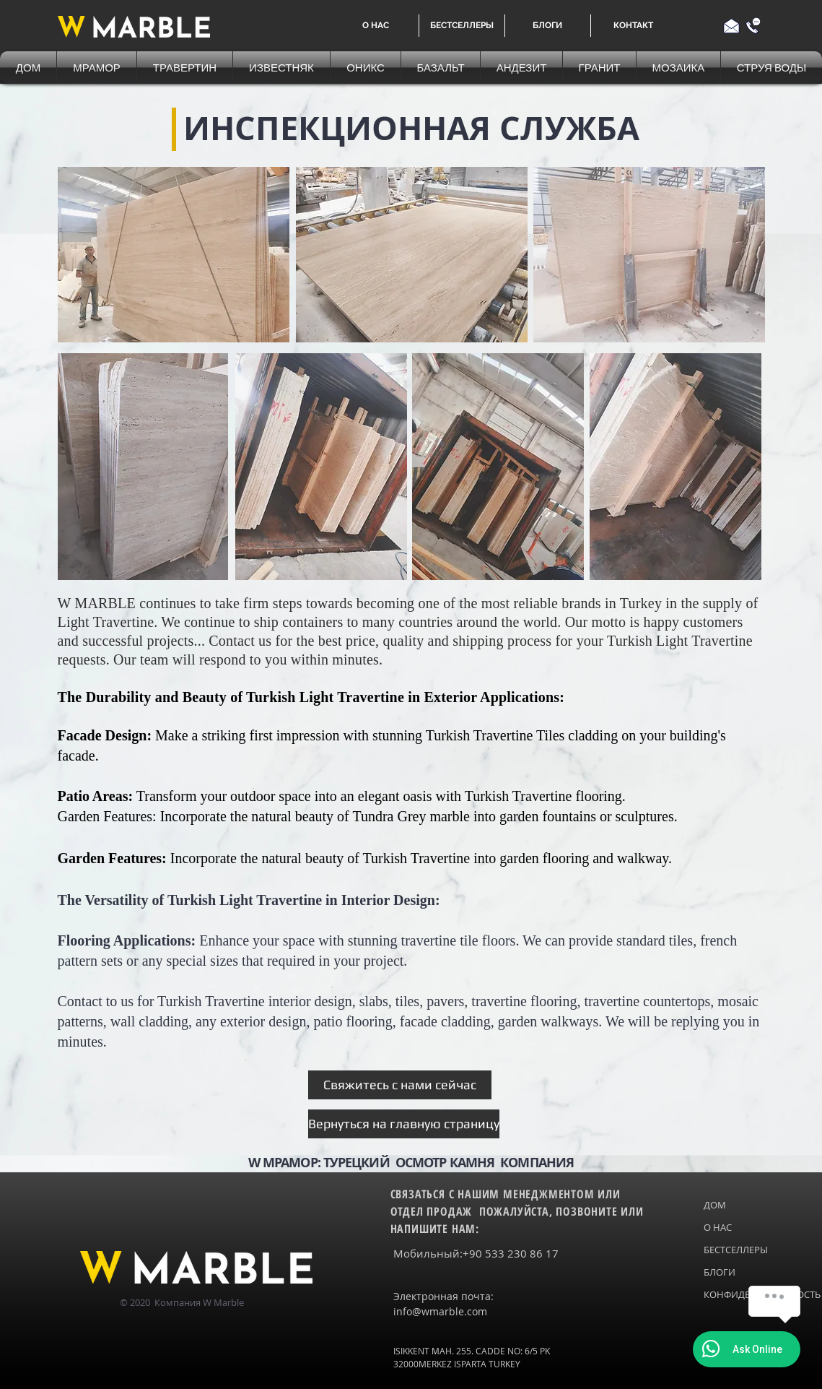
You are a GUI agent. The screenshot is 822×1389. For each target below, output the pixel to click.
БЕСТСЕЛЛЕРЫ (734, 1249)
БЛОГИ (719, 1271)
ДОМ (715, 1204)
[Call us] (753, 26)
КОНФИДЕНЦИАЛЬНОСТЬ (734, 1294)
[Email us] (731, 25)
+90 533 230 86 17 (511, 1253)
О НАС (718, 1227)
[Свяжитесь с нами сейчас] (399, 1084)
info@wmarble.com (440, 1311)
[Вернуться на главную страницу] (403, 1123)
